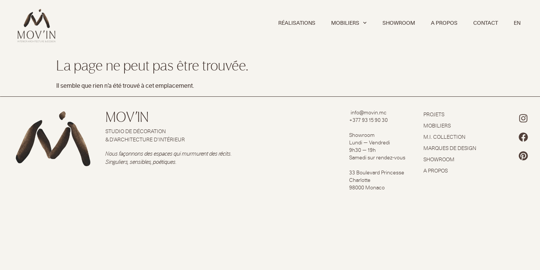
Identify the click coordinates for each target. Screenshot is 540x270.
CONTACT (485, 23)
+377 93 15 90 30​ (368, 120)
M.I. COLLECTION (444, 137)
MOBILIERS (349, 22)
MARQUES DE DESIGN (449, 148)
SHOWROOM (398, 23)
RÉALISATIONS (296, 23)
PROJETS (433, 114)
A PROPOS (444, 23)
